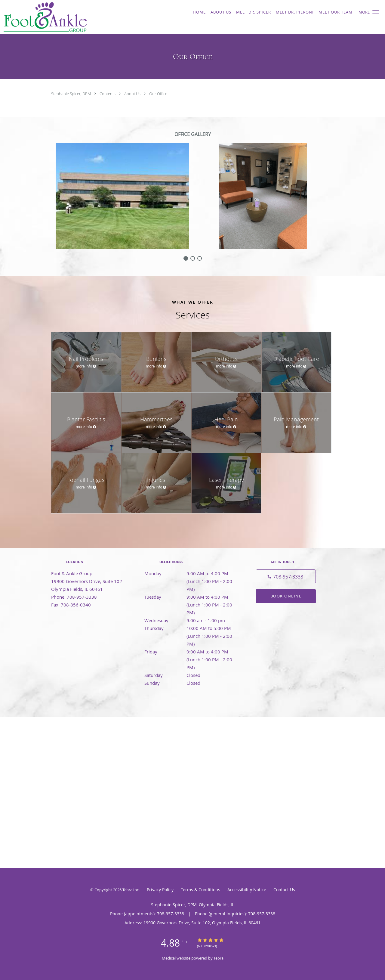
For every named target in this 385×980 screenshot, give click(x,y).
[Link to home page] (73, 17)
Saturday (191, 675)
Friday (191, 652)
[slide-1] (192, 258)
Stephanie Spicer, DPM (71, 93)
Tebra (218, 958)
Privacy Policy (160, 889)
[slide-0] (185, 258)
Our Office (158, 93)
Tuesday (191, 597)
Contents (108, 93)
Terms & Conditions (200, 889)
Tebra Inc (130, 889)
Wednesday (191, 620)
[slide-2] (199, 258)
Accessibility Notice (246, 889)
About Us (132, 93)
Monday (191, 573)
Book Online (286, 596)
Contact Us (284, 889)
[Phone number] (286, 576)
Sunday (191, 683)
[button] (375, 12)
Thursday (191, 628)
